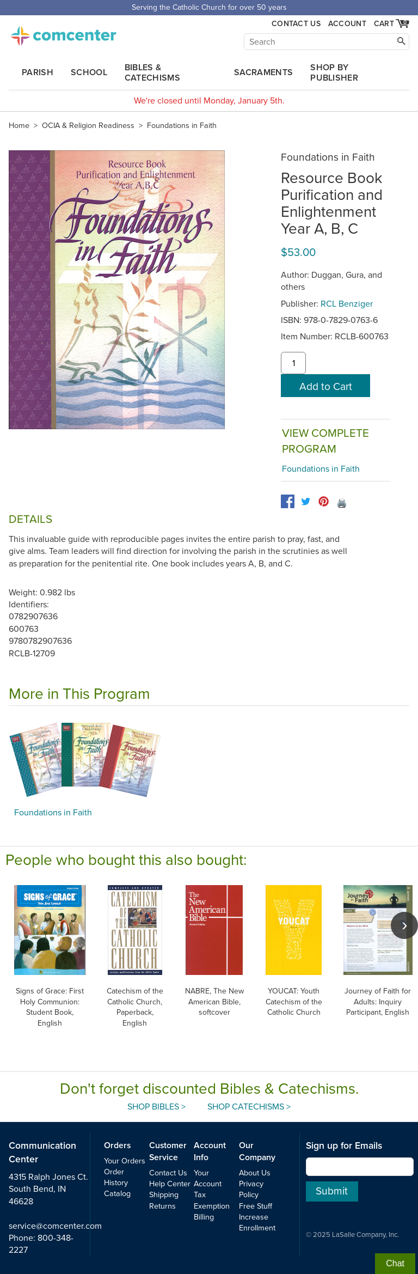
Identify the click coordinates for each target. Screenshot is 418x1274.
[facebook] (287, 501)
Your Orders (124, 1161)
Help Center (169, 1183)
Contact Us (296, 23)
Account (347, 23)
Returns (162, 1206)
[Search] (326, 41)
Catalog (117, 1193)
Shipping (164, 1194)
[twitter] (305, 501)
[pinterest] (323, 501)
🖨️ (341, 503)
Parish (37, 72)
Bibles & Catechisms (152, 72)
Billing (204, 1217)
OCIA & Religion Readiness (88, 125)
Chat (395, 1263)
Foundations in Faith (182, 125)
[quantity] (293, 363)
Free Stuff (255, 1206)
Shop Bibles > (156, 1106)
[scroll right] (404, 925)
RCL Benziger (347, 303)
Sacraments (263, 72)
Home (19, 125)
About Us (255, 1173)
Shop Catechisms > (249, 1106)
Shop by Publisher (334, 72)
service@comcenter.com (55, 1226)
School (89, 72)
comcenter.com (63, 32)
